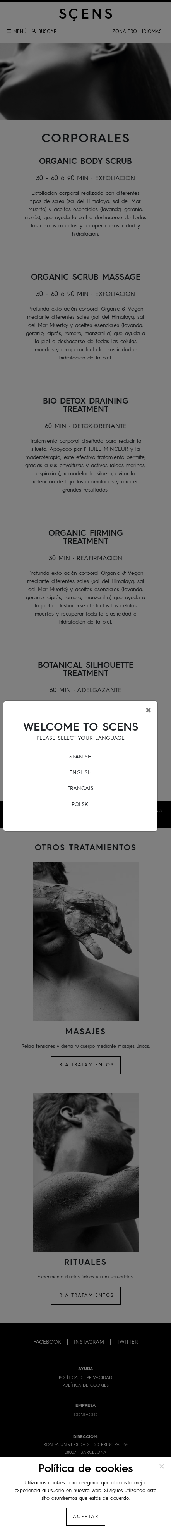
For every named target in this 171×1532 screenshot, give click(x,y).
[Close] (148, 710)
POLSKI (81, 804)
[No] (161, 1466)
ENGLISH (80, 772)
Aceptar (86, 1517)
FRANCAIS (80, 788)
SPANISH (80, 757)
